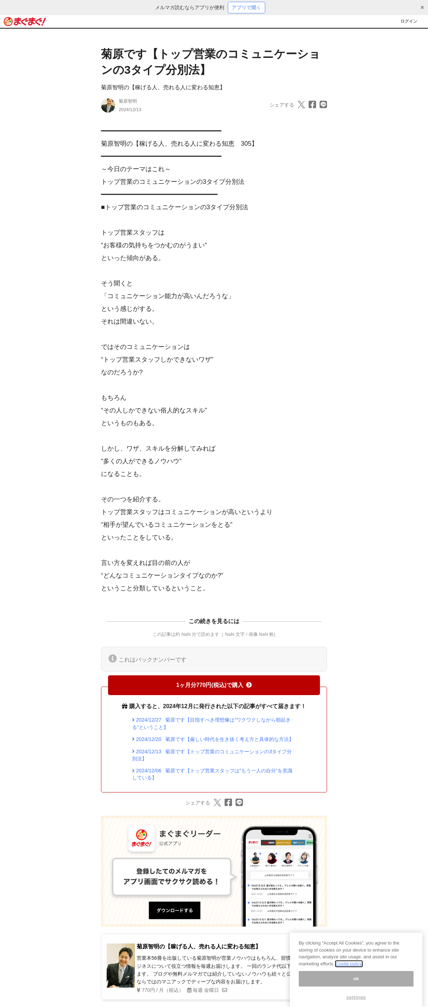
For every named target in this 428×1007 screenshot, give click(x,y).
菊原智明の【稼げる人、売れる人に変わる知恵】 (163, 87)
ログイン (408, 21)
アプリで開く (246, 7)
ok (356, 987)
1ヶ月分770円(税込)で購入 (214, 685)
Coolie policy (349, 972)
